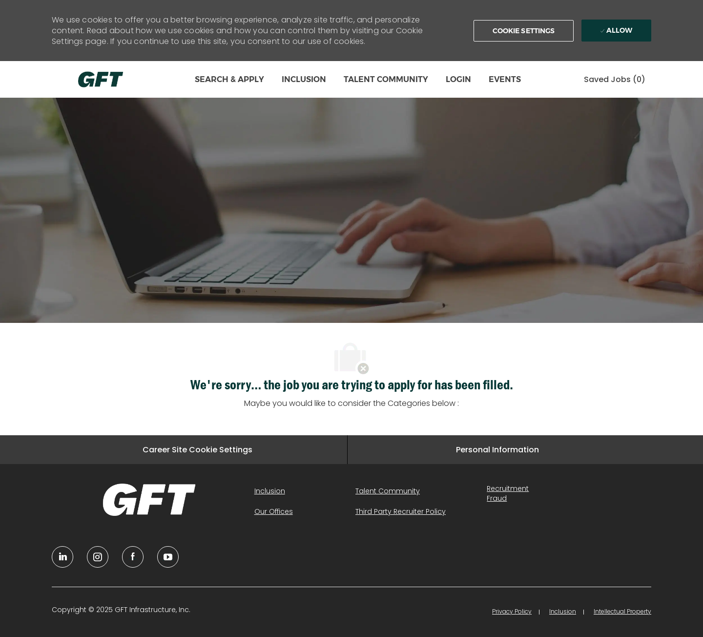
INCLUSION (304, 79)
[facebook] (133, 557)
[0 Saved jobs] (614, 79)
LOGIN (458, 79)
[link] (149, 500)
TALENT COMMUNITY (386, 79)
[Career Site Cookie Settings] (197, 449)
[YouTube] (97, 557)
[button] (524, 31)
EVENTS (505, 79)
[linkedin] (62, 557)
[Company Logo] (100, 79)
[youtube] (168, 557)
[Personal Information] (497, 449)
